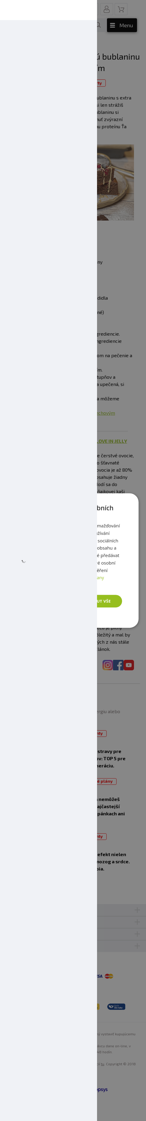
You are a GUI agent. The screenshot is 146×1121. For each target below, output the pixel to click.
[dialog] (72, 560)
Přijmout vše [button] (95, 601)
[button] (55, 616)
